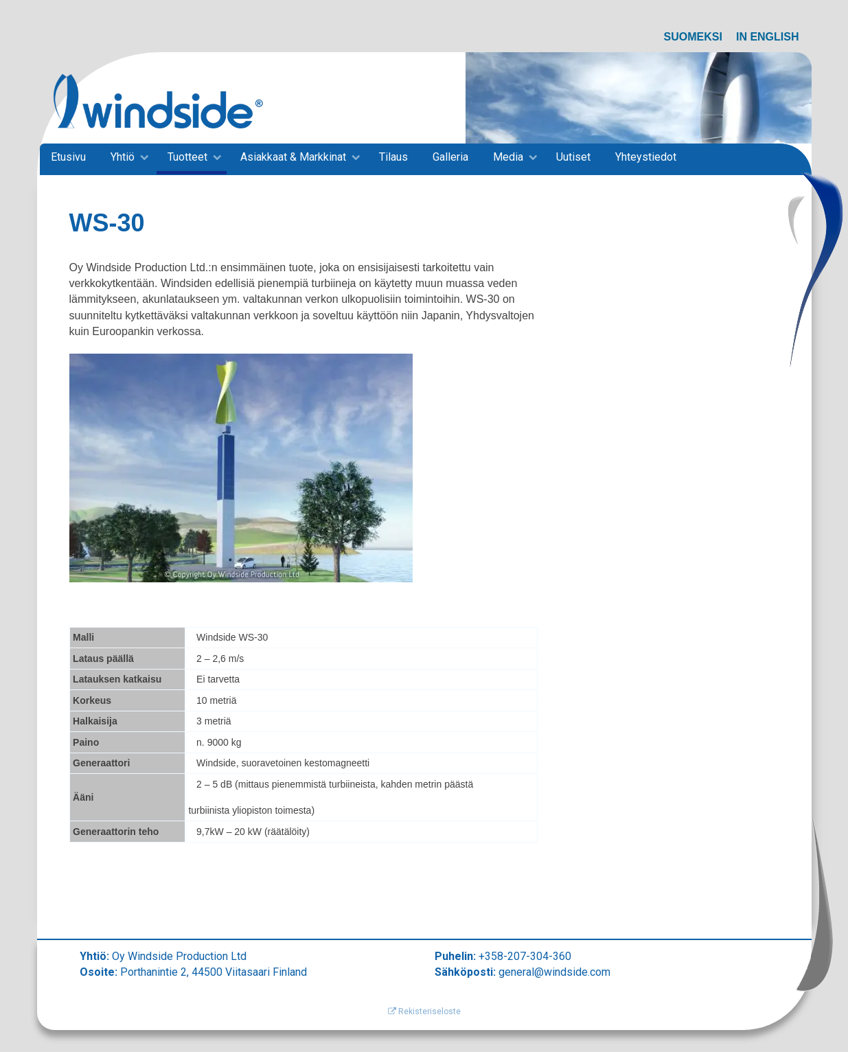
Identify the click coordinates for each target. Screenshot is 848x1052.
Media (508, 156)
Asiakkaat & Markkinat (293, 156)
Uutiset (573, 156)
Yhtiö (123, 156)
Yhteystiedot (645, 156)
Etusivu (68, 156)
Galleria (450, 156)
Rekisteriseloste (424, 1011)
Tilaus (393, 156)
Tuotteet (187, 156)
